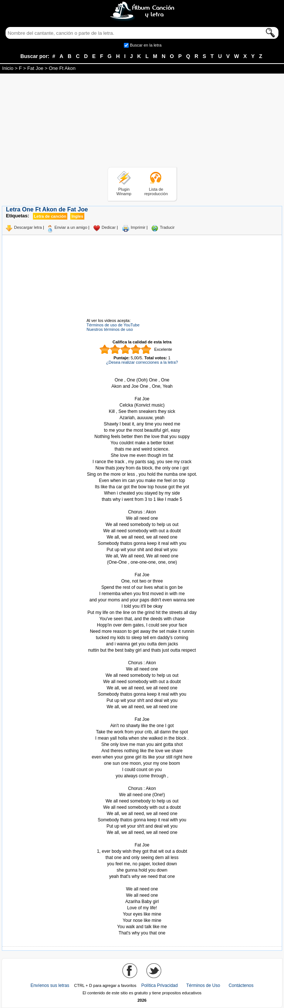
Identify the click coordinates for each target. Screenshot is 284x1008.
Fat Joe (35, 68)
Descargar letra (28, 227)
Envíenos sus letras (49, 985)
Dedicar (109, 227)
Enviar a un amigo (70, 227)
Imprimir (138, 227)
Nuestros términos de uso (110, 329)
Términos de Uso (203, 985)
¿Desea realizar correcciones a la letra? (142, 362)
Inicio (7, 68)
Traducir (167, 227)
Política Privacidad (159, 985)
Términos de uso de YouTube (113, 325)
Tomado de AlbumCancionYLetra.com (142, 883)
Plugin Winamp (123, 191)
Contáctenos (241, 985)
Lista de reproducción (156, 191)
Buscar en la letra (146, 45)
